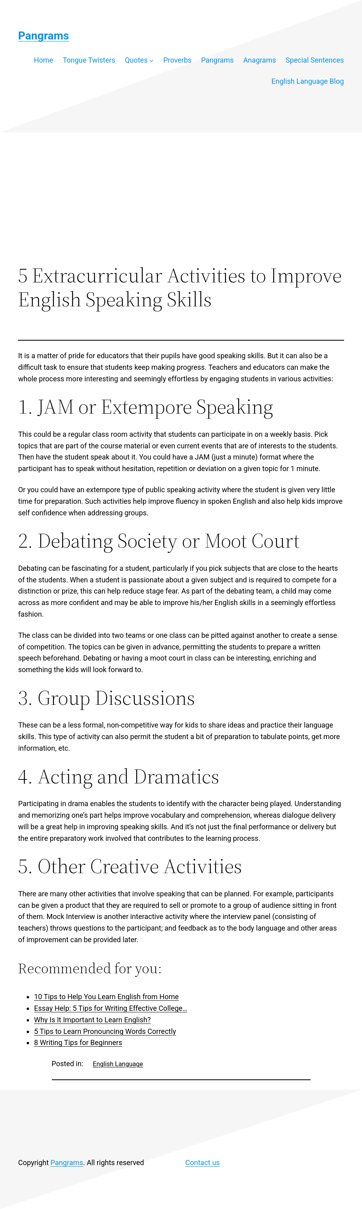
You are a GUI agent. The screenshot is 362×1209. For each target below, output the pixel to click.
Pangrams (43, 35)
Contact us (202, 1162)
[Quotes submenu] (151, 60)
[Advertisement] (181, 198)
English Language (118, 1064)
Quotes (136, 60)
